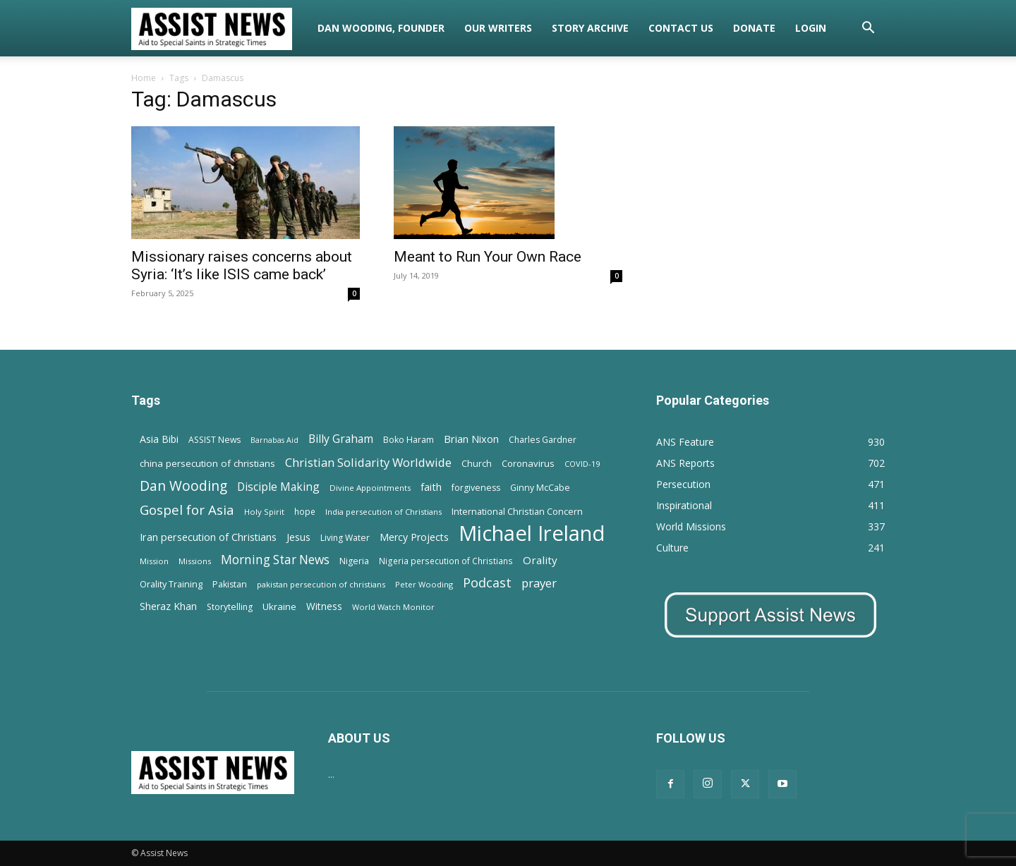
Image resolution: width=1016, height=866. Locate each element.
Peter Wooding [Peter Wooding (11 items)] (424, 584)
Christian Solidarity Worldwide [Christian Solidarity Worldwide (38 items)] (368, 462)
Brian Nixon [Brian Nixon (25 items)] (471, 439)
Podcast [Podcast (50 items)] (487, 582)
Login (810, 28)
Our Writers (498, 28)
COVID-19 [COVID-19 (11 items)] (582, 463)
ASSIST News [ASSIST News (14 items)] (214, 440)
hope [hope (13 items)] (304, 511)
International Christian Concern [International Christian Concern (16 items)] (517, 511)
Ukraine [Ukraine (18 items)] (279, 606)
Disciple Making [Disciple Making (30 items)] (278, 487)
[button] (868, 29)
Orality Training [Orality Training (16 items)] (171, 584)
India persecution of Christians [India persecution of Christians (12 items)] (383, 511)
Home (143, 78)
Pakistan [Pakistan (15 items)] (229, 584)
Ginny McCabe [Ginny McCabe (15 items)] (540, 488)
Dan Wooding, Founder (381, 28)
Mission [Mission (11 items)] (154, 561)
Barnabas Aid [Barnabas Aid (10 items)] (274, 440)
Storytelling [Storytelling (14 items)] (230, 607)
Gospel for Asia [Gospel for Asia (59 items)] (187, 509)
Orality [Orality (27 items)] (540, 560)
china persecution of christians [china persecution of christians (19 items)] (207, 463)
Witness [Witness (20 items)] (324, 606)
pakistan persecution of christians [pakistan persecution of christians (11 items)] (321, 584)
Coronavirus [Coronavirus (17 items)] (528, 463)
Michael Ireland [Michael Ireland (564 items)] (532, 533)
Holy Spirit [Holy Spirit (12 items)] (264, 511)
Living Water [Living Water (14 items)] (345, 538)
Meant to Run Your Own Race (487, 256)
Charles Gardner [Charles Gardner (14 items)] (542, 440)
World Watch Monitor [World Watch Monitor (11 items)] (393, 607)
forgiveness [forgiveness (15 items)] (476, 488)
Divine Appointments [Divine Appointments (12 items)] (370, 487)
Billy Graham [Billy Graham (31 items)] (340, 439)
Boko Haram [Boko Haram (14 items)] (408, 440)
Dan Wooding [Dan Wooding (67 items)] (183, 485)
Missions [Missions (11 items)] (195, 561)
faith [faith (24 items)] (431, 487)
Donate (754, 28)
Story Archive (590, 28)
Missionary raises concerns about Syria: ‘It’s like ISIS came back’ (241, 265)
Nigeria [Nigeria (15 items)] (354, 561)
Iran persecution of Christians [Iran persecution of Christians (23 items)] (208, 537)
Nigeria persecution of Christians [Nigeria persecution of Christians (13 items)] (446, 560)
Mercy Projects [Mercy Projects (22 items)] (414, 537)
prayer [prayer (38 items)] (539, 582)
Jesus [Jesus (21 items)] (298, 537)
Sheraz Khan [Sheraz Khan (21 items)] (168, 606)
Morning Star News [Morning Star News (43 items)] (275, 559)
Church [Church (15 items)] (476, 464)
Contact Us (680, 28)
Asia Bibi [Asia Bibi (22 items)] (159, 439)
